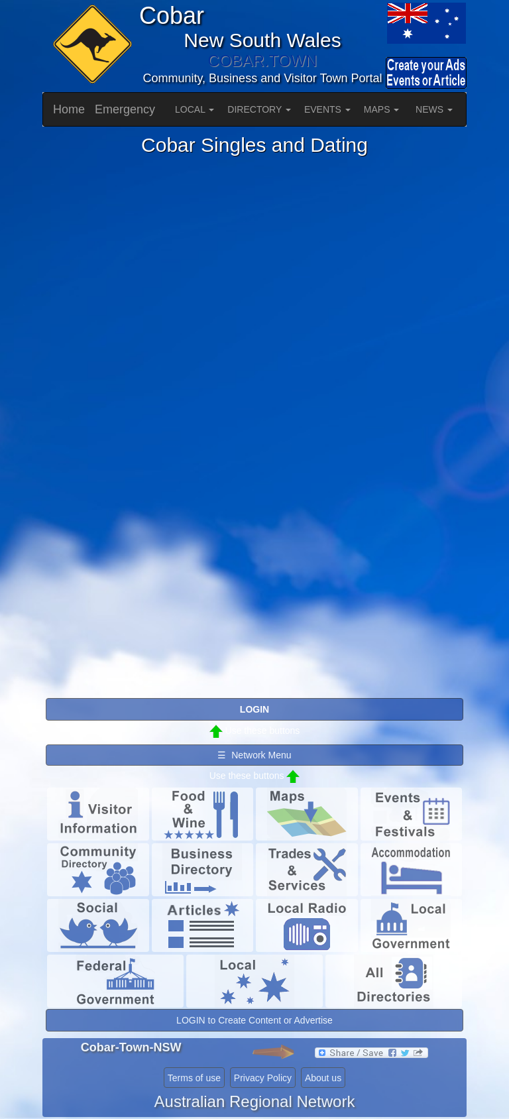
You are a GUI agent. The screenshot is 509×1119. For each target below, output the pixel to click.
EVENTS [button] (327, 109)
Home (69, 109)
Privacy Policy (263, 1078)
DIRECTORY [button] (259, 109)
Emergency (125, 109)
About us (323, 1078)
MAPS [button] (382, 109)
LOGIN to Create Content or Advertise (254, 1020)
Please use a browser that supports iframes (254, 426)
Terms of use (194, 1078)
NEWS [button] (434, 109)
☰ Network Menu (254, 755)
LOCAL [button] (194, 109)
